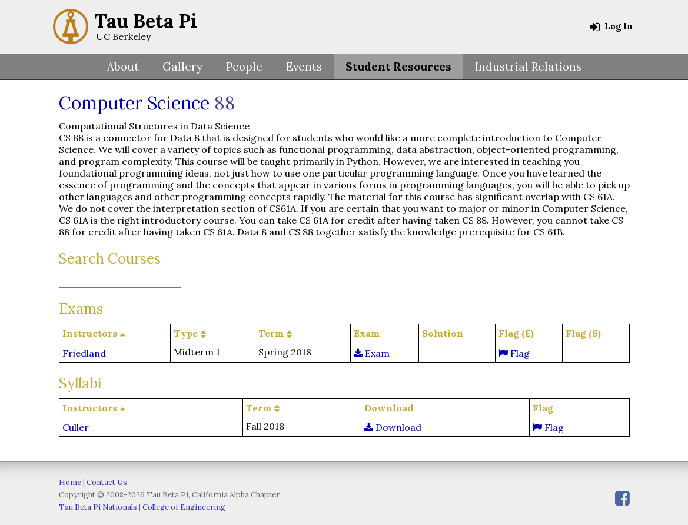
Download (392, 427)
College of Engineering (183, 507)
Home (70, 482)
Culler (75, 427)
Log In (611, 26)
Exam (372, 353)
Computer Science (134, 103)
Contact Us (107, 482)
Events (304, 66)
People (244, 66)
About (123, 66)
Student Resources (398, 66)
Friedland (84, 353)
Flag (514, 353)
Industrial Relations (528, 66)
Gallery (182, 66)
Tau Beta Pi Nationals (98, 507)
